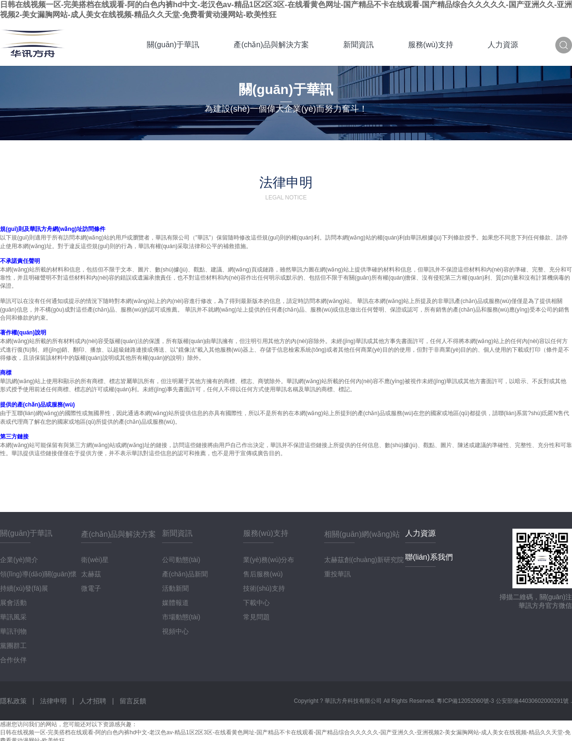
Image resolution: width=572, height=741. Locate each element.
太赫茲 (91, 574)
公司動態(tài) (181, 560)
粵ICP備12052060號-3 (466, 701)
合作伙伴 (13, 660)
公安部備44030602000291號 (533, 701)
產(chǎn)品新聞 (185, 574)
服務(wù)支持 (430, 45)
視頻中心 (175, 631)
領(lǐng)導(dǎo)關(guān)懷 (38, 574)
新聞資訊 (358, 45)
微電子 (91, 588)
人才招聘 (93, 701)
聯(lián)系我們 (429, 557)
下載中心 (256, 602)
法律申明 (53, 701)
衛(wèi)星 (95, 560)
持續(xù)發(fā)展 (24, 588)
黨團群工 (13, 645)
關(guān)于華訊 (173, 45)
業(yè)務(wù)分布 (268, 560)
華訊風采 (13, 617)
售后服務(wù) (263, 574)
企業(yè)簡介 (19, 560)
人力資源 (503, 45)
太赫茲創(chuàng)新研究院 (364, 560)
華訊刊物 (13, 631)
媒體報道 (175, 602)
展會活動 (13, 602)
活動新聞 (175, 588)
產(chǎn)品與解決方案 (271, 45)
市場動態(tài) (181, 617)
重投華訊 (337, 574)
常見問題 (256, 617)
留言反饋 (133, 701)
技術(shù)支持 (264, 588)
